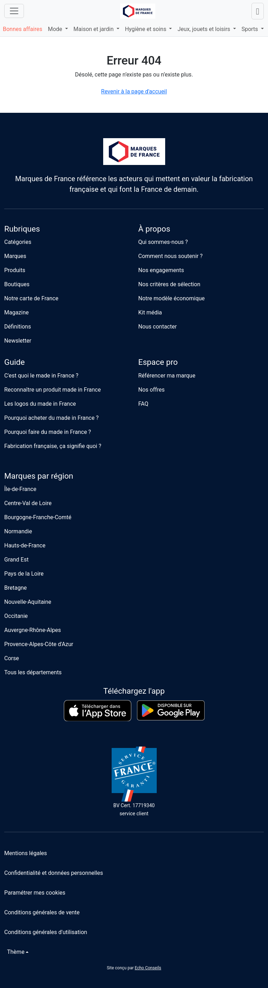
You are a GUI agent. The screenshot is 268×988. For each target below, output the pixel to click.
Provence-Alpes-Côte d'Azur (38, 644)
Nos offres (151, 389)
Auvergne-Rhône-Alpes (32, 630)
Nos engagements (161, 270)
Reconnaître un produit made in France (52, 389)
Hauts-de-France (24, 545)
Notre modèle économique (171, 298)
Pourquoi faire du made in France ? (47, 432)
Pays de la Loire (24, 573)
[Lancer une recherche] (257, 11)
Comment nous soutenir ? (170, 256)
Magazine (16, 312)
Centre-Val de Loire (27, 503)
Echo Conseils (148, 967)
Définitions (17, 326)
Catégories (17, 242)
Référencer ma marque (166, 375)
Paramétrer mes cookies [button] (35, 892)
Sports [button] (251, 29)
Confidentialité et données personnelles (53, 873)
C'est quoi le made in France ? (41, 375)
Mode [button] (56, 29)
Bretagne (15, 587)
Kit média (150, 312)
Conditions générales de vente (42, 912)
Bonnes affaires (22, 29)
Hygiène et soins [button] (146, 29)
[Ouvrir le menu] (14, 11)
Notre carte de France (31, 298)
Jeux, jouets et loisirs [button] (204, 29)
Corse (11, 658)
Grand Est (16, 559)
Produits (14, 270)
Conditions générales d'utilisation (45, 932)
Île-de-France (20, 489)
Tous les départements (33, 672)
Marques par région (38, 476)
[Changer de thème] (16, 952)
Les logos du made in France (40, 403)
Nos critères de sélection (169, 284)
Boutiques (17, 284)
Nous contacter (157, 326)
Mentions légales (25, 853)
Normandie (18, 531)
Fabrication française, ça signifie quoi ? (52, 446)
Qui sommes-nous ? (163, 242)
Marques (15, 256)
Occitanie (16, 616)
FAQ (143, 403)
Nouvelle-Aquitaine (27, 602)
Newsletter (17, 340)
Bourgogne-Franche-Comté (37, 517)
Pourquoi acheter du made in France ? (51, 418)
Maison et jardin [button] (94, 29)
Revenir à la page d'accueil (134, 91)
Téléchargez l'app (134, 691)
